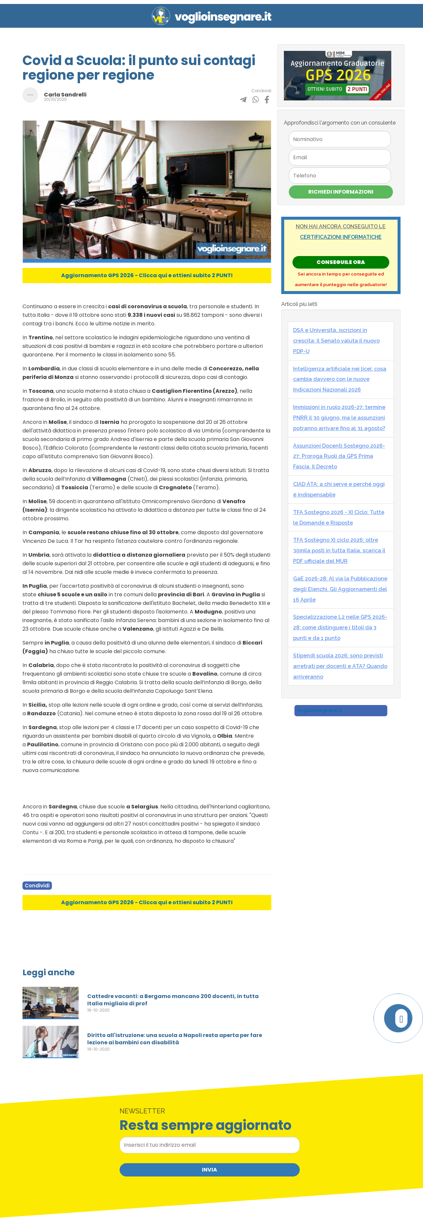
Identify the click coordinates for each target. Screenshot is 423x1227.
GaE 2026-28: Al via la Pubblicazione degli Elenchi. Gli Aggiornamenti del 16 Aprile (340, 589)
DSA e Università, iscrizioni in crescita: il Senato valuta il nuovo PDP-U (336, 340)
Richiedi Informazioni (340, 192)
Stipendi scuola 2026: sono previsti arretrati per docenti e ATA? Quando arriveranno (340, 666)
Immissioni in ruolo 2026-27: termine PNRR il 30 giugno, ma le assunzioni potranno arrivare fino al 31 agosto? (339, 417)
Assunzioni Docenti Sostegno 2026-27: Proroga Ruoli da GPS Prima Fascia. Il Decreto (339, 456)
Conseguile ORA (341, 262)
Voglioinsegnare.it (319, 710)
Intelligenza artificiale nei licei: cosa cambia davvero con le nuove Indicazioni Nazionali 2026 (339, 379)
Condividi (37, 885)
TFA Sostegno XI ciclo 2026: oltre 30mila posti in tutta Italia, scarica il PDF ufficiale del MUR (339, 550)
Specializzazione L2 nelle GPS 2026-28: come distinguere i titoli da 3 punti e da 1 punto (340, 627)
